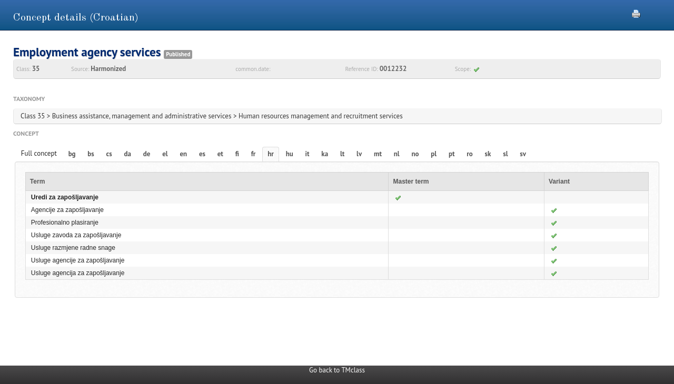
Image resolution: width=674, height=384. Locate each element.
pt (452, 153)
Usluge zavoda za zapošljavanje (76, 235)
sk (488, 153)
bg (72, 153)
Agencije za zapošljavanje (67, 210)
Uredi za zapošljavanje (64, 197)
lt (342, 153)
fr (253, 153)
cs (109, 153)
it (307, 153)
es (202, 153)
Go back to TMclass (337, 370)
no (415, 153)
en (183, 153)
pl (434, 153)
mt (378, 153)
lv (359, 153)
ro (470, 153)
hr (270, 153)
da (127, 153)
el (164, 153)
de (147, 153)
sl (505, 153)
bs (90, 153)
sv (523, 153)
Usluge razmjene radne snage (73, 247)
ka (324, 153)
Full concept (39, 153)
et (220, 153)
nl (397, 153)
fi (237, 153)
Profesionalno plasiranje (64, 222)
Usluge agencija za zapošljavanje (77, 273)
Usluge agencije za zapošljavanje (77, 260)
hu (289, 153)
